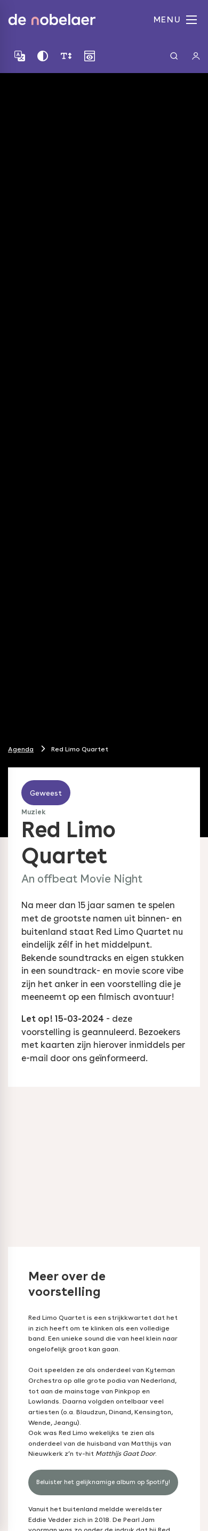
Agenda (21, 749)
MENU (175, 19)
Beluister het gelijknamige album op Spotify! (103, 1482)
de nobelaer (52, 19)
